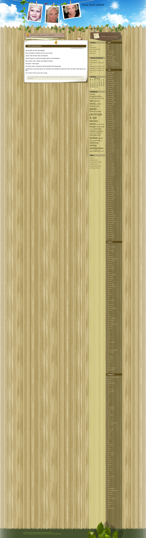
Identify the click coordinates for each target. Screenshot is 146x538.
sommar (109, 470)
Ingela (108, 292)
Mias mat (109, 328)
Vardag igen (93, 47)
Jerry (108, 296)
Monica (109, 336)
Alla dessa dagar (111, 246)
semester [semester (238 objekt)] (98, 129)
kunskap (109, 430)
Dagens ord (110, 389)
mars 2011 (110, 209)
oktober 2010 (110, 219)
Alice (108, 244)
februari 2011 (110, 211)
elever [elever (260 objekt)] (96, 101)
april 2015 (109, 112)
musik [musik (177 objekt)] (102, 127)
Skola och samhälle (112, 350)
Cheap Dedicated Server (35, 533)
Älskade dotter (110, 369)
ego (45, 77)
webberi (109, 504)
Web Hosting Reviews (95, 166)
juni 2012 (109, 179)
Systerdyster (110, 357)
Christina (109, 264)
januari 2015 (110, 118)
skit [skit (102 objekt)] (97, 131)
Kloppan (109, 310)
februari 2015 (110, 116)
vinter (108, 500)
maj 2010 (109, 229)
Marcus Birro (110, 322)
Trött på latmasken (34, 46)
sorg (108, 472)
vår (78, 77)
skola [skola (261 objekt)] (100, 131)
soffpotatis (61, 77)
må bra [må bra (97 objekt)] (91, 129)
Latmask (37, 77)
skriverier (109, 468)
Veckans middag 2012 (114, 63)
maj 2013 (109, 158)
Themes (109, 360)
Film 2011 (111, 51)
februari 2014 (110, 140)
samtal (109, 458)
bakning (109, 379)
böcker (109, 385)
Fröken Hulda (110, 284)
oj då (108, 450)
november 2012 (111, 169)
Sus (108, 354)
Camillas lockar (111, 260)
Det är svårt (93, 51)
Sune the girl (110, 352)
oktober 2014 (110, 124)
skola (108, 466)
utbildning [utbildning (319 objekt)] (93, 143)
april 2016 (109, 90)
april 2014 (109, 136)
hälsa (47, 77)
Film (108, 49)
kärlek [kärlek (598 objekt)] (92, 124)
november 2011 (111, 193)
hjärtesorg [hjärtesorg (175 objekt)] (93, 111)
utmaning (109, 494)
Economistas (110, 268)
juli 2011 (109, 201)
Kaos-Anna (110, 304)
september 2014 (111, 126)
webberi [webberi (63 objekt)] (102, 151)
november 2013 (111, 146)
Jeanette (109, 294)
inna (83, 48)
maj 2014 (109, 134)
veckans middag (111, 498)
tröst (108, 486)
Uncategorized (111, 488)
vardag (69, 77)
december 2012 (111, 167)
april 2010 (109, 231)
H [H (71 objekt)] (97, 109)
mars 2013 (110, 161)
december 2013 (111, 144)
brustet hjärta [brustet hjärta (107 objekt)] (93, 98)
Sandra (109, 346)
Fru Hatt (109, 280)
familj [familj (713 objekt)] (92, 103)
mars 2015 (110, 114)
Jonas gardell (110, 300)
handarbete (110, 415)
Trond (108, 366)
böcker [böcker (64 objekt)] (99, 98)
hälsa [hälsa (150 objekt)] (99, 111)
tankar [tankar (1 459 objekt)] (93, 137)
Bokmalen (109, 55)
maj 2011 (109, 205)
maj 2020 (109, 78)
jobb (108, 426)
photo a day (110, 454)
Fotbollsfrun (110, 278)
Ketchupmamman (111, 308)
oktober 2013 (110, 148)
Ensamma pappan (111, 274)
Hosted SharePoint (56, 533)
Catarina (109, 262)
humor (109, 416)
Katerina (109, 306)
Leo (108, 312)
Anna (108, 248)
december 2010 (111, 215)
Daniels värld (110, 266)
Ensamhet (92, 53)
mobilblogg (110, 444)
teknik (108, 482)
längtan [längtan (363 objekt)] (92, 126)
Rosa (108, 344)
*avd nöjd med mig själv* (113, 377)
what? (108, 506)
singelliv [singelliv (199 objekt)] (92, 131)
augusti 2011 (110, 199)
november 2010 (111, 217)
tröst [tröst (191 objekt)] (95, 141)
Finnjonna (109, 276)
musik (108, 446)
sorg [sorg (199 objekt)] (98, 135)
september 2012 (111, 173)
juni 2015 (109, 108)
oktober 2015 (110, 100)
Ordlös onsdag (111, 59)
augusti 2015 (110, 104)
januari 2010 (110, 237)
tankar (65, 77)
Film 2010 (111, 53)
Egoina (109, 272)
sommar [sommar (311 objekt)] (93, 135)
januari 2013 (110, 165)
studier (109, 478)
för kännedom (110, 409)
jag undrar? (110, 424)
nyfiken (109, 448)
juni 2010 (109, 227)
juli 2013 (109, 154)
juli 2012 (109, 177)
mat (108, 440)
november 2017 (111, 82)
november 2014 (111, 122)
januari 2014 (110, 142)
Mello (108, 442)
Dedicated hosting (46, 533)
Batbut (109, 254)
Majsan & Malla (111, 318)
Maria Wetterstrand (112, 324)
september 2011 (111, 197)
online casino (110, 452)
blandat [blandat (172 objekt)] (92, 94)
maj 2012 (109, 181)
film (108, 403)
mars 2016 (110, 92)
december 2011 (111, 191)
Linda (108, 314)
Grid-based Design (95, 168)
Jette (108, 298)
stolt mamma (110, 476)
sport (108, 474)
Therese (109, 361)
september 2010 (111, 221)
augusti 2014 (110, 128)
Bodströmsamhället (112, 258)
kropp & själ (51, 77)
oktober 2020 (110, 72)
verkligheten (74, 77)
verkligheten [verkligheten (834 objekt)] (96, 148)
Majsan (109, 316)
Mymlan (109, 338)
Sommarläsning (112, 57)
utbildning (109, 492)
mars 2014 (110, 138)
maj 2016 (109, 88)
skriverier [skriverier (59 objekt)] (91, 133)
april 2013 (109, 160)
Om (108, 45)
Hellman (109, 288)
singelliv (109, 462)
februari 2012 (110, 187)
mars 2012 (110, 185)
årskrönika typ (110, 508)
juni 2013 (109, 155)
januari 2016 (110, 96)
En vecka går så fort (95, 49)
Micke (108, 330)
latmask (56, 77)
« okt (92, 88)
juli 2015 (109, 106)
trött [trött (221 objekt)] (98, 141)
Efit (108, 47)
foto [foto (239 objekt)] (99, 104)
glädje (108, 411)
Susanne (109, 356)
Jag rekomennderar (112, 422)
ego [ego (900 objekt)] (91, 100)
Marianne (109, 326)
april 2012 (109, 183)
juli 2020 (109, 74)
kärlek (108, 434)
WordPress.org (94, 164)
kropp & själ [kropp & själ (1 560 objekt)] (95, 116)
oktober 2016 (110, 86)
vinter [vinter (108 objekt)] (91, 151)
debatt (109, 393)
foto (108, 405)
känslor (109, 432)
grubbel (109, 413)
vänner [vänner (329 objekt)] (96, 151)
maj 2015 (109, 110)
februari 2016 (110, 94)
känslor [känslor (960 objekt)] (93, 120)
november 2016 (111, 84)
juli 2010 (109, 225)
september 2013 (111, 150)
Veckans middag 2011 (114, 65)
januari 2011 (110, 213)
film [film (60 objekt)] (96, 104)
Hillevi (108, 290)
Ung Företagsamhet (112, 490)
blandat (109, 381)
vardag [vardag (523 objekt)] (93, 145)
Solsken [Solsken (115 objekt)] (99, 133)
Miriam (109, 332)
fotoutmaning (110, 407)
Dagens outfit (110, 391)
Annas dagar (110, 250)
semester (109, 460)
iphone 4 (109, 420)
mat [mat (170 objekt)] (98, 127)
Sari (108, 348)
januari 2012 (110, 189)
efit (108, 395)
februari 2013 (110, 164)
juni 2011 (109, 203)
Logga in (92, 158)
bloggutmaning (111, 383)
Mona (108, 334)
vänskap (109, 502)
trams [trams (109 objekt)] (91, 140)
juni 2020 (109, 76)
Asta (108, 252)
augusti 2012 (110, 175)
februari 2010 (110, 235)
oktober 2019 (110, 80)
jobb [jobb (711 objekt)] (91, 114)
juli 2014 (109, 130)
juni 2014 (109, 132)
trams (108, 484)
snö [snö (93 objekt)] (95, 133)
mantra (109, 438)
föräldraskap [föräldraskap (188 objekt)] (94, 106)
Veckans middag (111, 61)
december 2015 (111, 98)
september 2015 (111, 102)
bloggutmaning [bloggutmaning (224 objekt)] (95, 96)
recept (109, 456)
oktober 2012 (110, 171)
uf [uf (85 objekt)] (101, 140)
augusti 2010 (110, 223)
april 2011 (109, 207)
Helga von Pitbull (111, 286)
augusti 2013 (110, 152)
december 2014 (111, 120)
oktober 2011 (110, 195)
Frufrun (109, 282)
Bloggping (109, 256)
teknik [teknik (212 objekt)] (100, 138)
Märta (108, 340)
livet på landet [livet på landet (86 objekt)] (100, 124)
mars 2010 (110, 233)
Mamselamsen (111, 320)
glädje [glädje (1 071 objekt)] (93, 108)
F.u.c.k (109, 399)
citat (108, 387)
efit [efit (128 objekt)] (103, 98)
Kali (108, 302)
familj (108, 401)
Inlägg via (94, 160)
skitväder (109, 464)
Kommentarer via (95, 162)
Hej (91, 45)
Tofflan (92, 60)
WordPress (49, 532)
